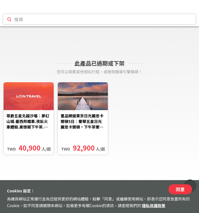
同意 (180, 189)
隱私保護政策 (153, 205)
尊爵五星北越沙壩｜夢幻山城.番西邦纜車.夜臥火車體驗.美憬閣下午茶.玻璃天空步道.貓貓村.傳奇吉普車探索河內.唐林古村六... (28, 122)
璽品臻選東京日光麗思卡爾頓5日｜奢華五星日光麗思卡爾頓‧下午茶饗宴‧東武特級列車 (82, 122)
